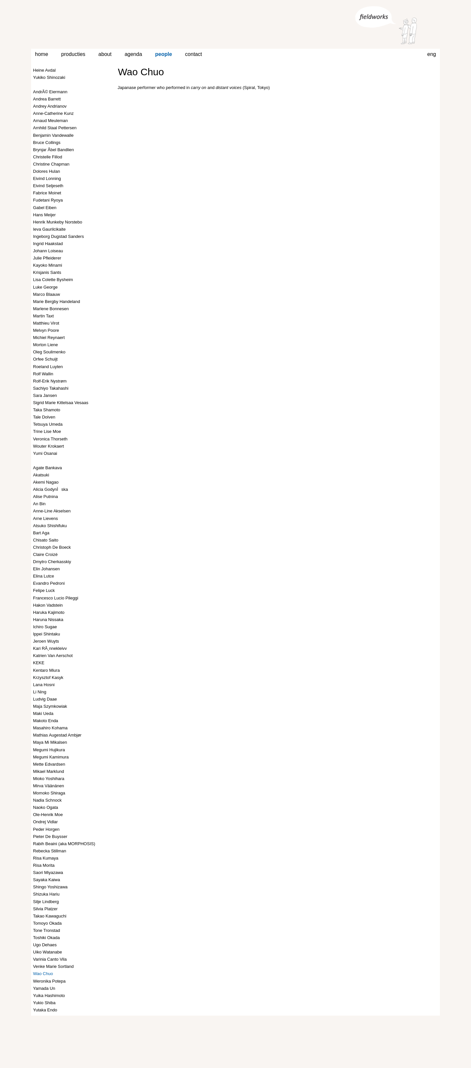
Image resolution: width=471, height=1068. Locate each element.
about (105, 54)
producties (73, 54)
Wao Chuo (141, 71)
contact (193, 54)
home (41, 54)
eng (431, 54)
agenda (133, 54)
